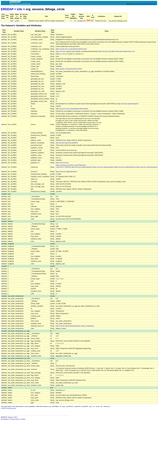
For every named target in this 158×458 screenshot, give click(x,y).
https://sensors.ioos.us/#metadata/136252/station (72, 109)
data (11, 21)
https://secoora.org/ (62, 162)
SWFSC (149, 4)
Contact (22, 419)
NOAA (140, 4)
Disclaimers (5, 419)
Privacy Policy (14, 419)
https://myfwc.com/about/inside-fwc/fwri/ (69, 69)
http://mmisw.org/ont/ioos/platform (67, 143)
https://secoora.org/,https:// (107, 51)
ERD (154, 4)
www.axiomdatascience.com (125, 51)
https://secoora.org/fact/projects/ (127, 103)
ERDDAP (7, 9)
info (19, 9)
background (81, 21)
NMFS (145, 4)
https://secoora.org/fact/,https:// (66, 51)
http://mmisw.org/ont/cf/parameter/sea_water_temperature (75, 326)
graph (17, 21)
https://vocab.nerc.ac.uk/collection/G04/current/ (71, 49)
